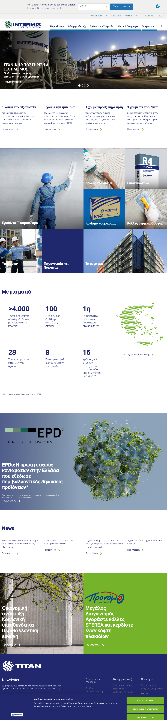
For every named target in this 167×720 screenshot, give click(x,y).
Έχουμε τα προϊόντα (142, 107)
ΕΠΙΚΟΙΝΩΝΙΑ (116, 16)
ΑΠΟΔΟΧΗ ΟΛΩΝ (145, 677)
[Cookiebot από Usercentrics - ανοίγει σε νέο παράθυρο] (16, 715)
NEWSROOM (96, 16)
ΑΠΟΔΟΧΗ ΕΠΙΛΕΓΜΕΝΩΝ (145, 685)
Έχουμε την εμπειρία (59, 107)
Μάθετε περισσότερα (44, 685)
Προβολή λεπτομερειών (45, 715)
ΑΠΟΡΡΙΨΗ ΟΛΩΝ (145, 694)
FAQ (106, 16)
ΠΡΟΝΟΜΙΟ (149, 16)
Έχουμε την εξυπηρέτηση (104, 107)
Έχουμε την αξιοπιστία (19, 107)
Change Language (122, 6)
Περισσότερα (8, 129)
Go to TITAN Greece (133, 16)
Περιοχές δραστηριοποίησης (136, 355)
